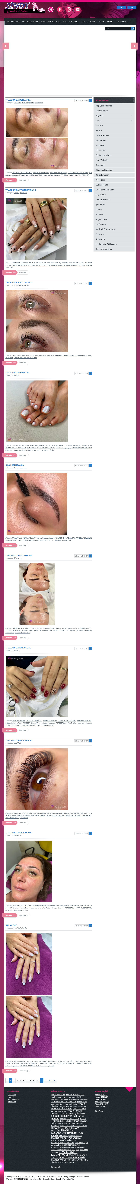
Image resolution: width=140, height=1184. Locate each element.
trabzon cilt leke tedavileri (40, 628)
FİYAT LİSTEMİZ (71, 21)
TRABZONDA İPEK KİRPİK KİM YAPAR (67, 1160)
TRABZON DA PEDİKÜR (44, 725)
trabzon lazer (66, 1121)
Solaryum (100, 234)
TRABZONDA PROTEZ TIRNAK (48, 263)
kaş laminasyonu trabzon (45, 538)
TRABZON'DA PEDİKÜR (17, 372)
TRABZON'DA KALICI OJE (18, 648)
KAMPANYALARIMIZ (50, 21)
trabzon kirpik (67, 540)
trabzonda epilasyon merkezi (70, 1136)
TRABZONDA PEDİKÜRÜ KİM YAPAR (41, 448)
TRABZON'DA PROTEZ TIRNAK (20, 190)
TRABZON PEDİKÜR (21, 445)
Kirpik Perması (102, 135)
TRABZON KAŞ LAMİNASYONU (24, 538)
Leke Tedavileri (102, 160)
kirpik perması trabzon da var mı (63, 1097)
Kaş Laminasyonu (20, 468)
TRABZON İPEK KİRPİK (67, 720)
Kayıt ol (11, 1097)
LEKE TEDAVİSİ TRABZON (78, 173)
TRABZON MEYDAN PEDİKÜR (42, 450)
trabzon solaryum (47, 723)
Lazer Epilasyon (103, 199)
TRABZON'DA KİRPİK (77, 355)
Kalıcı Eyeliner (102, 175)
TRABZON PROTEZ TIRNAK (24, 263)
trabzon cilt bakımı (54, 540)
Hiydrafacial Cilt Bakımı (106, 244)
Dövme (99, 209)
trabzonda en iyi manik (46, 1066)
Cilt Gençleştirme (28, 102)
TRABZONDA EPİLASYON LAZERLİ (65, 1138)
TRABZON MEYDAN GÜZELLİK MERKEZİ (32, 540)
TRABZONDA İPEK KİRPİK (22, 813)
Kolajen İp (100, 239)
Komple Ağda (102, 110)
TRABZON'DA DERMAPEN (18, 100)
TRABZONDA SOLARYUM (65, 723)
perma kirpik (82, 1102)
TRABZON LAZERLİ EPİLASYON (73, 1126)
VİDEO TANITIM (106, 21)
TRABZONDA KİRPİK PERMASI (25, 358)
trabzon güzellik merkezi (69, 1119)
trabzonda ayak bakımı (22, 450)
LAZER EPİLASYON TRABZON (63, 1102)
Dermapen (39, 102)
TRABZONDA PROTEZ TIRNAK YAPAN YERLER (30, 265)
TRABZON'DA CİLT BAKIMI (18, 555)
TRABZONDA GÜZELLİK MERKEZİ (65, 1140)
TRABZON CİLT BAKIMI (21, 628)
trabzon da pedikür (28, 725)
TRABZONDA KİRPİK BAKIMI (57, 355)
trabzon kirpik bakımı (71, 813)
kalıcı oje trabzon (18, 720)
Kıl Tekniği (100, 180)
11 (45, 1080)
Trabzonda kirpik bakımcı (55, 815)
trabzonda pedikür (37, 445)
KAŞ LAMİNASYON (14, 465)
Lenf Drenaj (101, 224)
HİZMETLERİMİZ (30, 21)
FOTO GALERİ (88, 21)
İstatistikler (12, 1102)
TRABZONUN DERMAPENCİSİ (30, 175)
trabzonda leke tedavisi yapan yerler (64, 628)
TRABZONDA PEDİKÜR (54, 445)
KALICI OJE (11, 925)
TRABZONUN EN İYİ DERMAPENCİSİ (74, 175)
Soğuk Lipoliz (102, 219)
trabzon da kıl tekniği (68, 1114)
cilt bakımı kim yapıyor (67, 630)
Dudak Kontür (102, 185)
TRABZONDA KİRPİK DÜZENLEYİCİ (78, 815)
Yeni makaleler (14, 1099)
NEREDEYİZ (122, 21)
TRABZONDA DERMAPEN (22, 173)
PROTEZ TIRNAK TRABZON (73, 263)
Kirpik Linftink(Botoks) (21, 285)
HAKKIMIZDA (13, 21)
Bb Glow (99, 214)
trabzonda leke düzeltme (51, 175)
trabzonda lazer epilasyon (69, 1145)
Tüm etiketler (56, 1167)
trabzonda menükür (49, 1061)
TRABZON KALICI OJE (72, 265)
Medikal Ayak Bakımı (105, 190)
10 (37, 1080)
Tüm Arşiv (99, 1111)
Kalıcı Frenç (101, 140)
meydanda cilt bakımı (22, 633)
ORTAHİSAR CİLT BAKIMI (48, 630)
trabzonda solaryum (84, 723)
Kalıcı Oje (23, 193)
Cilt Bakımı (17, 102)
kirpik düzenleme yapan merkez (16, 818)
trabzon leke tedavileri (41, 173)
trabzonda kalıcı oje (84, 720)
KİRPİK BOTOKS (39, 355)
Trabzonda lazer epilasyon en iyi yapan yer (68, 1147)
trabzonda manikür (49, 720)
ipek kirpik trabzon (39, 813)
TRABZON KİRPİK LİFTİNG (18, 282)
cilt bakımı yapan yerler (29, 630)
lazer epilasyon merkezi (78, 1099)
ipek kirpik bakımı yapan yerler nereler (31, 815)
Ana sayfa (12, 1095)
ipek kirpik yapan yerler (55, 813)
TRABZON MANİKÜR (34, 720)
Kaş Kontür (101, 194)
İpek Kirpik (17, 743)
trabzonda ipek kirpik (13, 723)
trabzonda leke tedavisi (58, 173)
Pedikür (16, 375)
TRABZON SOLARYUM (31, 723)
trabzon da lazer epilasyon (68, 1114)
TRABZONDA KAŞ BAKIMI (65, 538)
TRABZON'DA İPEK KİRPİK (18, 740)
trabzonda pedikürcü (72, 445)
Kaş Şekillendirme (104, 106)
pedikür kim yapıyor (63, 448)
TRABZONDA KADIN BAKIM (62, 1143)
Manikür (16, 193)
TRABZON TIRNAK (56, 265)
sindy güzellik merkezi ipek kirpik (64, 1104)
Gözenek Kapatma (104, 170)
